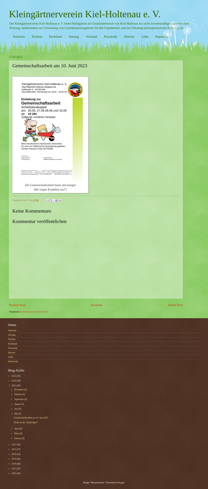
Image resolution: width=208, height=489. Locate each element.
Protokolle (110, 36)
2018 (14, 464)
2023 (14, 385)
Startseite (19, 36)
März (17, 433)
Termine (37, 36)
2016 (14, 473)
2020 (14, 454)
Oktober (18, 394)
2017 (14, 468)
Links (145, 36)
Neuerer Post (17, 305)
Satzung (74, 36)
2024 (14, 380)
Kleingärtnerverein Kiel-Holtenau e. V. (84, 14)
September (19, 399)
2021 (14, 449)
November (19, 389)
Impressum (13, 361)
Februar (18, 438)
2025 (14, 376)
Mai (16, 413)
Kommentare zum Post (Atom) (34, 312)
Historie (129, 36)
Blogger (120, 482)
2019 (14, 459)
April (17, 428)
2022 (14, 444)
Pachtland (55, 36)
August (17, 404)
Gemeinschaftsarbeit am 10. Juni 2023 (31, 418)
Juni (16, 409)
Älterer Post (175, 305)
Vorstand (91, 36)
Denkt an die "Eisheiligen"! (26, 422)
